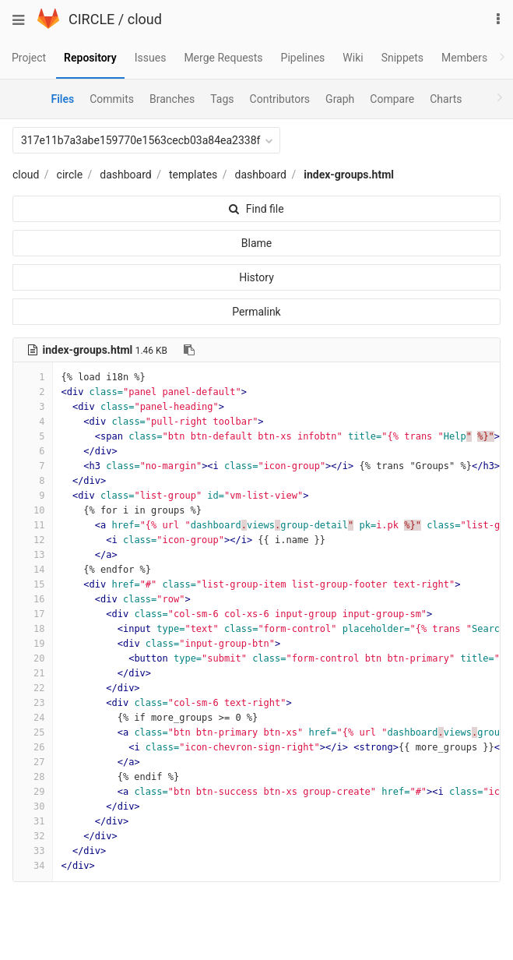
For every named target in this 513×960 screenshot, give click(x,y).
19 (32, 643)
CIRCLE (91, 19)
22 (32, 688)
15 (32, 584)
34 (32, 865)
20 (32, 658)
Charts (446, 99)
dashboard (125, 174)
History (256, 277)
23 (32, 702)
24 (32, 717)
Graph (339, 99)
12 (32, 540)
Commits (112, 99)
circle (70, 174)
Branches (172, 99)
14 (32, 569)
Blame (256, 243)
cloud (145, 19)
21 (32, 673)
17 (32, 614)
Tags (222, 99)
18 (32, 628)
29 (32, 791)
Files (62, 99)
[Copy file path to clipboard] (189, 350)
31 (32, 821)
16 (32, 599)
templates (193, 174)
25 (32, 732)
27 (32, 762)
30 (32, 806)
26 (32, 747)
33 (32, 850)
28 (32, 776)
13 (32, 554)
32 (32, 836)
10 (32, 510)
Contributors (280, 99)
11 (32, 525)
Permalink (256, 311)
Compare (392, 99)
